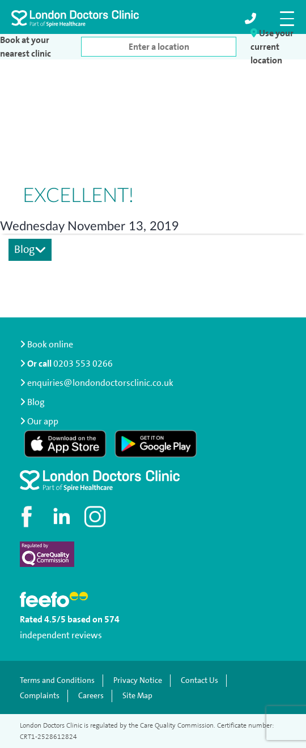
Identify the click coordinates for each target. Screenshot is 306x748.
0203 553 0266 (83, 363)
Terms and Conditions (57, 680)
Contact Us (199, 680)
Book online (46, 344)
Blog (30, 249)
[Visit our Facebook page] (28, 516)
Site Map (137, 695)
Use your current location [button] (272, 46)
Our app (42, 421)
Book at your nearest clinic (25, 46)
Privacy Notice (137, 680)
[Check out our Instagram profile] (96, 516)
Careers (91, 695)
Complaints (40, 695)
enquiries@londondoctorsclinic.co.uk (96, 383)
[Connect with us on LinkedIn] (62, 516)
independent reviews (61, 635)
